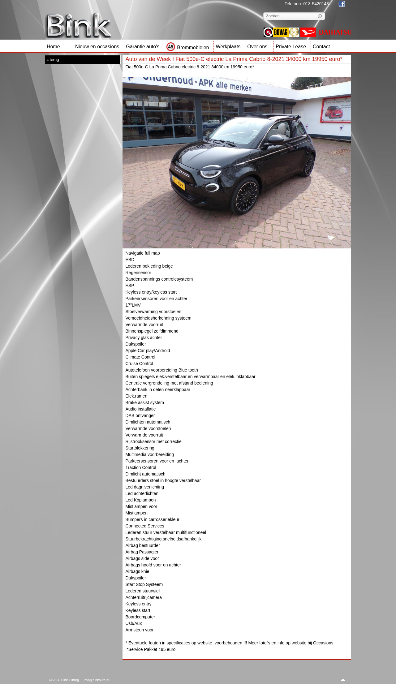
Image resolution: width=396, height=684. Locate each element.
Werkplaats (228, 46)
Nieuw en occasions (97, 46)
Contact (321, 46)
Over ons (257, 46)
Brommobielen (187, 47)
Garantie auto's (142, 46)
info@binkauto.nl (96, 680)
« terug (52, 59)
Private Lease (291, 46)
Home (53, 46)
